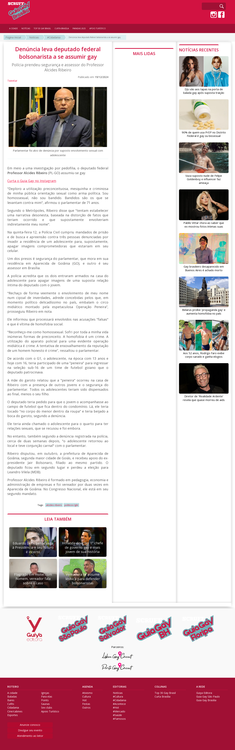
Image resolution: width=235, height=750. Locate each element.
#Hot (116, 707)
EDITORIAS (119, 686)
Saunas (45, 704)
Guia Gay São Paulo (208, 696)
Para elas (46, 696)
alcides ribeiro (54, 505)
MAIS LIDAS (144, 53)
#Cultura (118, 696)
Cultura (86, 696)
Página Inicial (13, 37)
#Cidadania (53, 37)
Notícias (34, 37)
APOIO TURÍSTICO (97, 28)
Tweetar (12, 80)
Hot (84, 700)
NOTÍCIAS (25, 28)
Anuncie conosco (30, 725)
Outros (86, 707)
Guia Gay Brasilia (206, 700)
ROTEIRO (13, 686)
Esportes (12, 715)
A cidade (12, 693)
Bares (10, 700)
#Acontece (119, 704)
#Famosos (119, 718)
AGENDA (87, 686)
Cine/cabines (14, 711)
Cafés (10, 704)
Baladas (12, 696)
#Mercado (119, 711)
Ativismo (87, 693)
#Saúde (117, 715)
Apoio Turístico (50, 711)
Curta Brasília (162, 696)
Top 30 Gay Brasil (165, 693)
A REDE (200, 686)
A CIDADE (13, 28)
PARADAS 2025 (79, 28)
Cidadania (13, 707)
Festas (86, 704)
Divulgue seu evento (30, 730)
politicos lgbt (71, 505)
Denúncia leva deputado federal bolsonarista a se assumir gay (95, 37)
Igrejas (45, 693)
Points (45, 700)
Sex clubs (46, 707)
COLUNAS (161, 686)
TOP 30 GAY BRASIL (42, 28)
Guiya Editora (204, 693)
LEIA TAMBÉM (57, 519)
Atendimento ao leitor (30, 736)
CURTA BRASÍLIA (62, 28)
